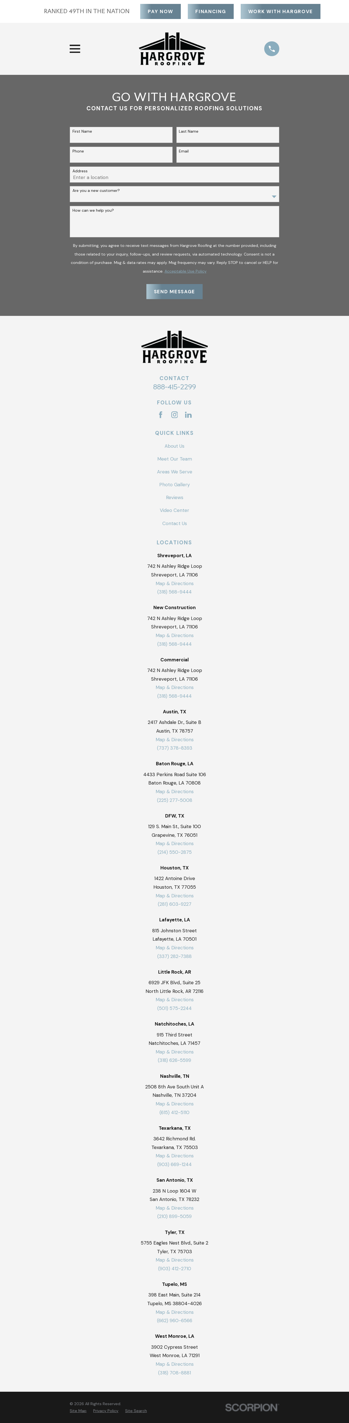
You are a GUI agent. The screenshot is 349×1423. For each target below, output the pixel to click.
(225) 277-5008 (174, 800)
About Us (174, 446)
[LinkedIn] (188, 414)
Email (184, 151)
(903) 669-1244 (174, 1164)
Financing (210, 11)
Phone (78, 151)
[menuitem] (78, 1411)
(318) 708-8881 (174, 1373)
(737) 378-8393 (174, 748)
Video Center (174, 510)
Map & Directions (175, 583)
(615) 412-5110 (174, 1112)
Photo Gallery (174, 485)
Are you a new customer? (96, 190)
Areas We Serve (174, 472)
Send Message (174, 292)
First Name (82, 131)
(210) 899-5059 (174, 1216)
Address (80, 171)
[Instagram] (174, 414)
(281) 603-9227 (174, 904)
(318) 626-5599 (174, 1060)
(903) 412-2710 (174, 1268)
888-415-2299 (174, 387)
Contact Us (174, 523)
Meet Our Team (174, 459)
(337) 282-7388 (174, 956)
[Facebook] (160, 414)
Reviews (174, 497)
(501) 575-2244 (174, 1008)
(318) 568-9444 (174, 592)
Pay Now (160, 11)
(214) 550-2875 (175, 852)
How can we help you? (93, 210)
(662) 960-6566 (174, 1320)
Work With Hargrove (280, 11)
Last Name (188, 131)
